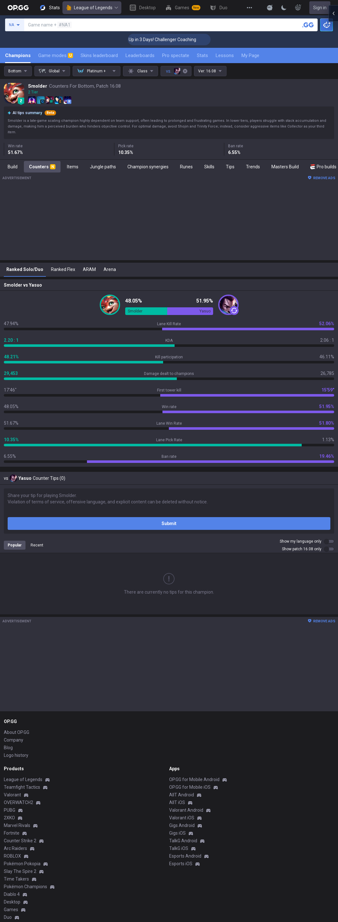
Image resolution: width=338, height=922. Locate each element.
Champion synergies (148, 166)
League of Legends (92, 7)
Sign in (320, 7)
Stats (202, 55)
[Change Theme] (283, 7)
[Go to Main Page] (18, 7)
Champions (18, 55)
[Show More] (269, 7)
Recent (37, 545)
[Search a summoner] (308, 24)
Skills (209, 166)
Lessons (225, 55)
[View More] (249, 7)
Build (13, 166)
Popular (15, 545)
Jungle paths (103, 166)
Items (72, 166)
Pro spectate (175, 55)
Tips (230, 166)
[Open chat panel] (333, 114)
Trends (253, 166)
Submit (169, 523)
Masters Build (285, 166)
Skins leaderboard (99, 55)
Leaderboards (140, 55)
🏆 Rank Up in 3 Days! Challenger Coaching (168, 39)
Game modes (55, 55)
